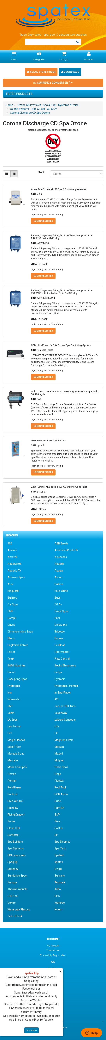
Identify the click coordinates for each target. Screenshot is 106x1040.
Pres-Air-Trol (15, 801)
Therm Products (17, 889)
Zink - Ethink (15, 916)
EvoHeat (60, 645)
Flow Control (62, 658)
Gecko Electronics (65, 665)
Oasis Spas (61, 767)
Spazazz (13, 868)
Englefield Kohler (18, 645)
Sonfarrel (13, 834)
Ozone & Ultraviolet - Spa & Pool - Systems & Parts (48, 105)
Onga (58, 773)
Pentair (12, 780)
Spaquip (13, 862)
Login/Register (43, 221)
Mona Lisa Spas (17, 767)
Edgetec (60, 631)
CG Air (58, 604)
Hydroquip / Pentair (66, 685)
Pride (58, 801)
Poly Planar (14, 787)
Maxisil (59, 753)
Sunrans (60, 875)
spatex (59, 862)
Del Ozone (61, 624)
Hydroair (60, 679)
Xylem (58, 909)
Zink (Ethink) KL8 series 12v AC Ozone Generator (59, 486)
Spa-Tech (60, 848)
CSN (57, 618)
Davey (11, 624)
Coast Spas (61, 611)
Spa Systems (16, 848)
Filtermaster (62, 651)
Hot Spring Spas (17, 679)
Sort (41, 172)
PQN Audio (61, 794)
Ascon (58, 577)
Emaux (59, 638)
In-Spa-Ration (63, 692)
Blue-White (61, 590)
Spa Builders (15, 841)
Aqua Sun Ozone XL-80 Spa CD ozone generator (59, 189)
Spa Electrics (62, 841)
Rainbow (13, 807)
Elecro (11, 638)
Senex (11, 821)
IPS (57, 699)
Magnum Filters (64, 740)
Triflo (58, 889)
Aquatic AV (14, 570)
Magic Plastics (16, 740)
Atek (10, 584)
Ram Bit (59, 807)
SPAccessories (17, 855)
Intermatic (14, 699)
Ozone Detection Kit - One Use (48, 440)
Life (57, 726)
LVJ (10, 733)
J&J (10, 706)
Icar (10, 692)
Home (9, 105)
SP (56, 834)
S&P (57, 814)
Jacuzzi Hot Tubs (65, 706)
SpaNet (59, 855)
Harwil (11, 672)
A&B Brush (61, 543)
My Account (53, 945)
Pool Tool (60, 787)
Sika (57, 821)
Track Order (53, 950)
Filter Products (19, 94)
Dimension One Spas (20, 631)
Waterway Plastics (19, 909)
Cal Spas (13, 604)
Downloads (70, 71)
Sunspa (12, 882)
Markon (59, 746)
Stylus (58, 868)
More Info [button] (32, 1030)
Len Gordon (14, 726)
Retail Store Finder (41, 71)
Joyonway (61, 712)
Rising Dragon (16, 814)
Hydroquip (14, 685)
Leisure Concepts (65, 719)
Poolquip (13, 794)
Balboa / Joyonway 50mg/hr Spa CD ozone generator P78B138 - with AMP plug (61, 237)
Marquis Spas (16, 753)
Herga (58, 672)
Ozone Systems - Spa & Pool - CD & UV (33, 108)
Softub (59, 828)
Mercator (13, 760)
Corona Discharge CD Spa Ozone (30, 112)
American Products (66, 550)
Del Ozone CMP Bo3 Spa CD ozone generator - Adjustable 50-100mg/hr (64, 393)
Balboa (59, 584)
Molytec (59, 760)
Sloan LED (14, 828)
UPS (57, 895)
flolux (11, 658)
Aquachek (61, 557)
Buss (58, 597)
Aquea (59, 570)
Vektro (12, 902)
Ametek (12, 557)
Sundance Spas (17, 875)
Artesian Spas (16, 577)
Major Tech (14, 746)
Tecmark (60, 882)
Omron (12, 773)
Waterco (60, 902)
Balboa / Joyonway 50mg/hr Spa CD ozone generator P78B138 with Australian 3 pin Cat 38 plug (61, 292)
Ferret (11, 651)
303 (10, 543)
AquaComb (14, 563)
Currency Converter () (53, 82)
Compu (12, 618)
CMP (10, 611)
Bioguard (13, 590)
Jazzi (11, 712)
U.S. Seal (13, 895)
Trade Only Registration (53, 955)
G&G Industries (16, 665)
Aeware (12, 550)
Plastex (59, 780)
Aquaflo (59, 563)
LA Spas (13, 719)
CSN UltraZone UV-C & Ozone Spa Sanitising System (61, 345)
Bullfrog (12, 597)
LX (56, 733)
